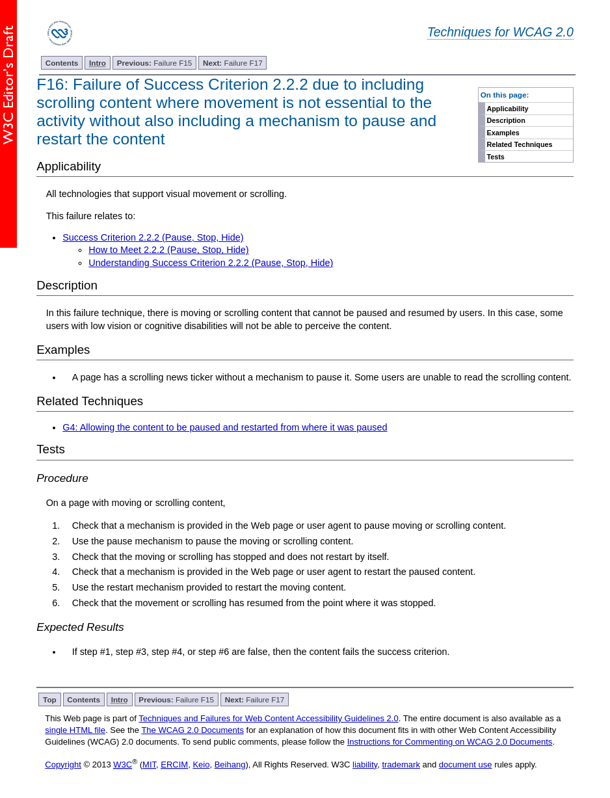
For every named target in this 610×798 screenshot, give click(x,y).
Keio (200, 764)
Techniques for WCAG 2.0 (500, 32)
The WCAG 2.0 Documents (192, 730)
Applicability (507, 109)
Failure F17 (233, 63)
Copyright (63, 764)
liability (364, 764)
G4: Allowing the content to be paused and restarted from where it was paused (224, 427)
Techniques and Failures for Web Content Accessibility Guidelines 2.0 (268, 718)
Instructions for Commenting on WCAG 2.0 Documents (450, 742)
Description (505, 120)
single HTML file (75, 730)
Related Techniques (519, 144)
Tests (495, 157)
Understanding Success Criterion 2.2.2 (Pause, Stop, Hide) (210, 263)
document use (465, 764)
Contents (62, 63)
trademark (401, 764)
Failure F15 (154, 63)
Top (50, 699)
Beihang (230, 764)
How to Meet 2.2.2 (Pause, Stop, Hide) (168, 250)
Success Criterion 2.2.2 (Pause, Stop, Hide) (152, 237)
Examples (502, 133)
